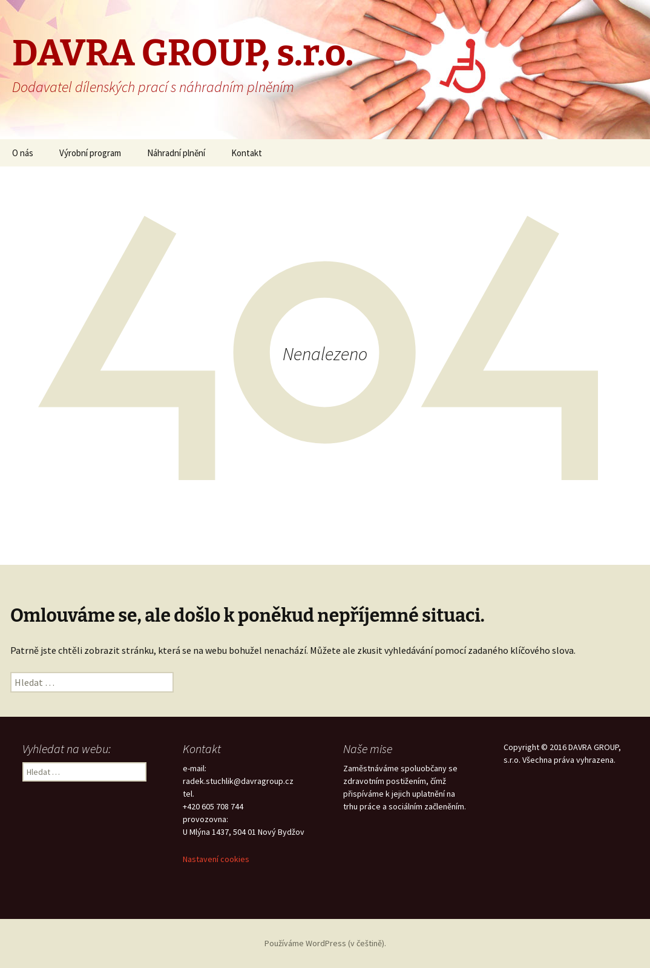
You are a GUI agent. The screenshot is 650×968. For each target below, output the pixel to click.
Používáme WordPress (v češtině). (325, 943)
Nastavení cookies (216, 859)
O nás (22, 153)
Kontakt (246, 153)
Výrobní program (90, 153)
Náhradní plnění (176, 153)
